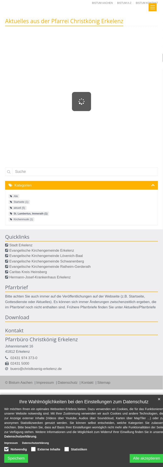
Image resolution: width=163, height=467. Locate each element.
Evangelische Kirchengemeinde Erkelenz (41, 250)
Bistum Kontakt (147, 2)
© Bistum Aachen (19, 383)
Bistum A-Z (124, 2)
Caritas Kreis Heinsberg (28, 272)
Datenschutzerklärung (20, 436)
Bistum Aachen (102, 2)
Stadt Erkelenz (20, 245)
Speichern (16, 458)
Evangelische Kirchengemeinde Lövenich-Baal (46, 256)
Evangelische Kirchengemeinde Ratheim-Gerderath (50, 267)
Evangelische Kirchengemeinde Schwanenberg (46, 261)
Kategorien (23, 185)
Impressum (45, 383)
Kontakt (87, 383)
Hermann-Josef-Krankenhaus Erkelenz (40, 277)
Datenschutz (68, 383)
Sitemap (103, 383)
